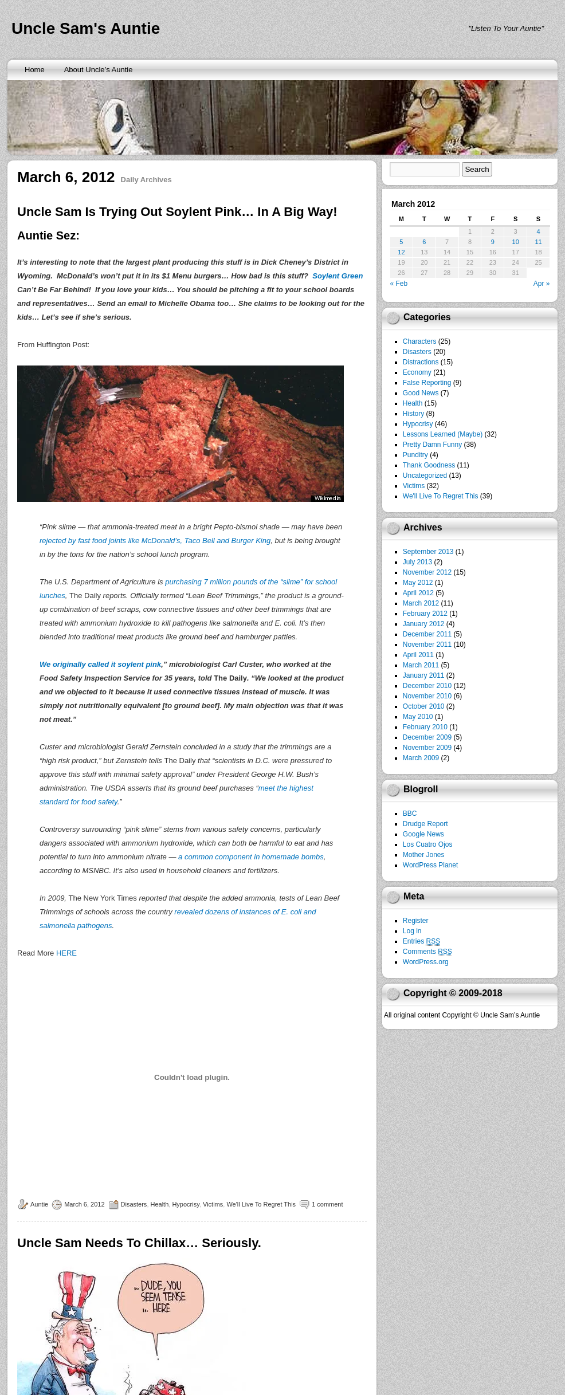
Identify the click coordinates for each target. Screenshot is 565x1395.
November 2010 (427, 696)
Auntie (39, 1204)
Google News (423, 834)
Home (35, 69)
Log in (412, 931)
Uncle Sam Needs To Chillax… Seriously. (139, 1243)
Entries (421, 941)
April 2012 (418, 593)
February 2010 (425, 727)
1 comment (327, 1204)
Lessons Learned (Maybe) (442, 434)
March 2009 (421, 758)
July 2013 (417, 562)
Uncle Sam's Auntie (85, 28)
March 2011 (421, 665)
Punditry (415, 455)
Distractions (421, 362)
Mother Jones (424, 855)
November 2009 (427, 748)
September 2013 (428, 552)
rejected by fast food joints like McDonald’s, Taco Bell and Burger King (155, 540)
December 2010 (427, 686)
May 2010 (418, 717)
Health (160, 1204)
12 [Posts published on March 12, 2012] (401, 252)
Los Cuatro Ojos (428, 844)
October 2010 (424, 706)
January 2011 (424, 675)
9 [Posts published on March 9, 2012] (493, 241)
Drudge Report (425, 824)
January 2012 (424, 624)
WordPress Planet (430, 865)
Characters (420, 341)
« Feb (399, 284)
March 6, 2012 (84, 1204)
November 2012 (427, 572)
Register (416, 921)
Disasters (134, 1204)
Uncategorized (425, 475)
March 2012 (421, 603)
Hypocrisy (185, 1204)
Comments (427, 952)
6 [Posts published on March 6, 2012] (424, 241)
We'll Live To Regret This (261, 1204)
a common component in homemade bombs (251, 856)
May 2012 (418, 583)
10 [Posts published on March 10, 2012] (515, 241)
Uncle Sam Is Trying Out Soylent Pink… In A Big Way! (177, 212)
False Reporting (427, 383)
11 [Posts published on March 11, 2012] (538, 241)
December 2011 (427, 634)
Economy (417, 372)
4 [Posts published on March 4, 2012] (538, 231)
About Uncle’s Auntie (98, 69)
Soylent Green (337, 276)
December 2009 (427, 737)
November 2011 (427, 644)
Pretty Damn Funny (432, 445)
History (413, 414)
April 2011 (418, 655)
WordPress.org (426, 962)
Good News (421, 393)
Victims (213, 1204)
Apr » (541, 284)
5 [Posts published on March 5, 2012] (401, 241)
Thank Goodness (429, 465)
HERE (66, 953)
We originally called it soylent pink (100, 664)
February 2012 (425, 614)
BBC (410, 814)
